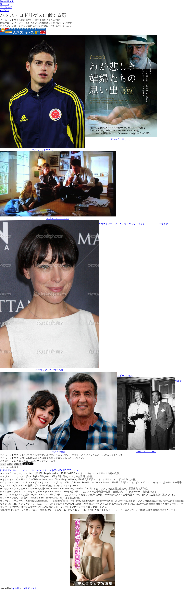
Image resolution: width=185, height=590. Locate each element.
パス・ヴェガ (58, 451)
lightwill (15, 588)
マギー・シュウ (125, 375)
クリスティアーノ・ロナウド (114, 224)
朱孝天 (178, 381)
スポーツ (46, 470)
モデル (8, 470)
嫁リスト (4, 4)
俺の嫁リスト (7, 1)
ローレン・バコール (146, 451)
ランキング (6, 7)
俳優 (2, 470)
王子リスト (72, 470)
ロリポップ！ (30, 588)
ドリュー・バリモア (157, 224)
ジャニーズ (18, 470)
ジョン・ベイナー (138, 224)
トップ (3, 464)
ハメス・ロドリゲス (42, 150)
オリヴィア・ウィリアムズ (49, 370)
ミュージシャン (33, 470)
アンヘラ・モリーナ (120, 139)
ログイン (4, 10)
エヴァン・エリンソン (57, 218)
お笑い (55, 470)
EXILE (62, 470)
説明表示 (18, 464)
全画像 (10, 464)
